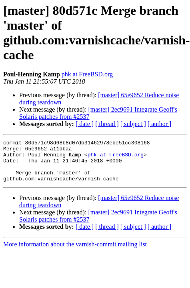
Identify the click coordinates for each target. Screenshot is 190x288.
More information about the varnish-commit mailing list (75, 252)
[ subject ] (133, 123)
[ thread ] (107, 123)
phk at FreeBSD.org (87, 74)
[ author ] (160, 123)
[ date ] (85, 123)
